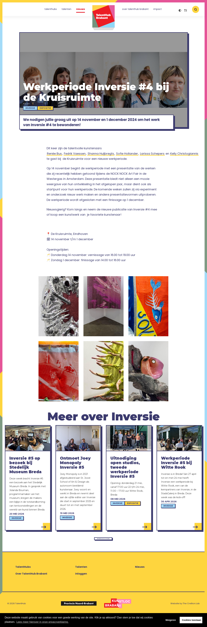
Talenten (66, 10)
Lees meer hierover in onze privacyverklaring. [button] (42, 622)
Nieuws (80, 10)
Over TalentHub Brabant (135, 10)
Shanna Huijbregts (101, 163)
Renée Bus (54, 163)
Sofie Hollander (127, 163)
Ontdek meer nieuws (102, 548)
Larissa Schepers (152, 163)
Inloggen (81, 586)
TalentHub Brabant (103, 17)
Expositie (51, 110)
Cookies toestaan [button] (191, 620)
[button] (180, 11)
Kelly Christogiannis (184, 163)
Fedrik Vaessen (75, 163)
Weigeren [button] (170, 620)
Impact (157, 10)
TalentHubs (50, 10)
